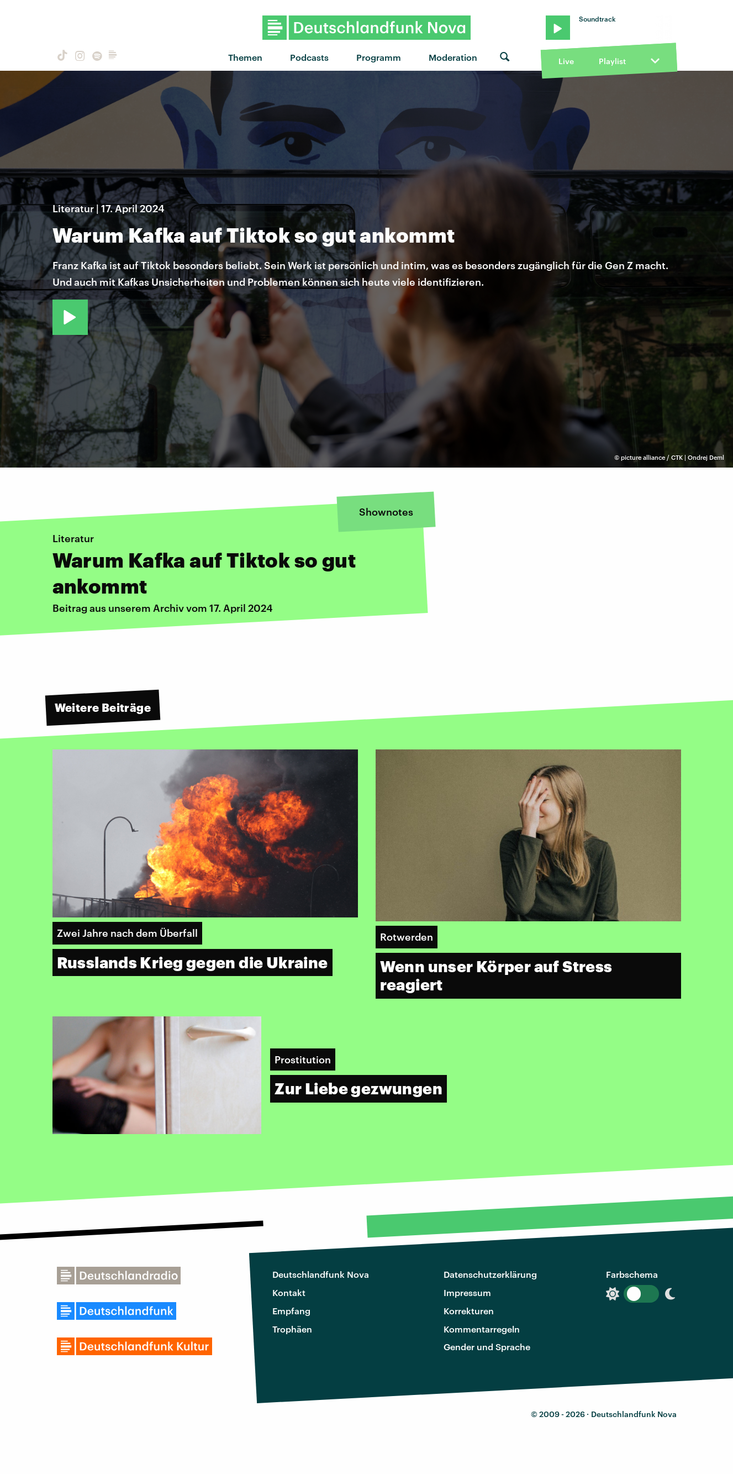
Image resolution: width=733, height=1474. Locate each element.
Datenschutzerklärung (490, 1274)
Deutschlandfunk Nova (320, 1274)
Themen (245, 57)
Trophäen (292, 1329)
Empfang (291, 1310)
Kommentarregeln (482, 1329)
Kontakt (288, 1292)
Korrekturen (469, 1310)
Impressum (467, 1292)
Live (566, 61)
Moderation (453, 57)
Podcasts (309, 57)
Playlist (612, 61)
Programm (378, 57)
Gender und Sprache (487, 1346)
